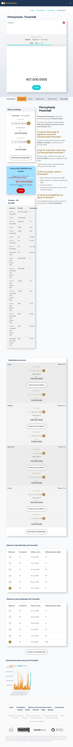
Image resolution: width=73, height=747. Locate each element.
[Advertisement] (36, 61)
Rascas (50, 710)
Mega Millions (64, 99)
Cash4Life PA (40, 99)
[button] (70, 3)
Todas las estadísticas (36, 652)
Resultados (41, 10)
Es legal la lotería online (50, 716)
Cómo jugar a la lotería (33, 716)
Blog (43, 710)
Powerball (50, 10)
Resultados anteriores (21, 158)
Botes (27, 710)
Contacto (24, 718)
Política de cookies (52, 718)
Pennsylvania (10, 99)
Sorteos (36, 710)
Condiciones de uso (36, 718)
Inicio (32, 10)
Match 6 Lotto (52, 99)
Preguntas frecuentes (16, 716)
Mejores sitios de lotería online (40, 707)
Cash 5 (30, 99)
